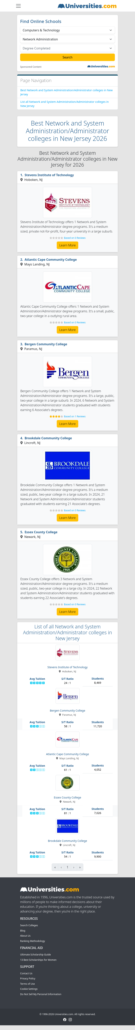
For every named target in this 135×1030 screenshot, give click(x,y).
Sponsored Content (30, 67)
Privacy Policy (27, 978)
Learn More (67, 245)
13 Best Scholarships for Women (38, 960)
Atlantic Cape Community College (51, 259)
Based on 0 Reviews (75, 238)
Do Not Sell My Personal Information (40, 994)
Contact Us (26, 973)
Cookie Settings (29, 989)
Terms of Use (27, 983)
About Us (25, 935)
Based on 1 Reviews (75, 416)
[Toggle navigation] (18, 6)
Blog (22, 930)
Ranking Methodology (32, 941)
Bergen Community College (46, 344)
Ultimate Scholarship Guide (35, 954)
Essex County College (41, 532)
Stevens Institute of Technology (49, 175)
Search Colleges (29, 925)
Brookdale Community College (48, 438)
